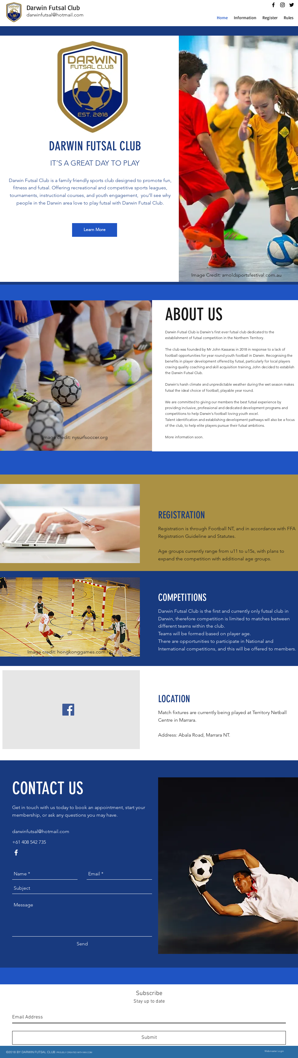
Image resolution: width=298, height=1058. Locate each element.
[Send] (82, 944)
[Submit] (149, 1038)
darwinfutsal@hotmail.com (55, 15)
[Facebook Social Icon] (68, 710)
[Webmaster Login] (274, 1051)
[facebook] (273, 5)
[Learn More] (94, 230)
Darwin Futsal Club (53, 7)
